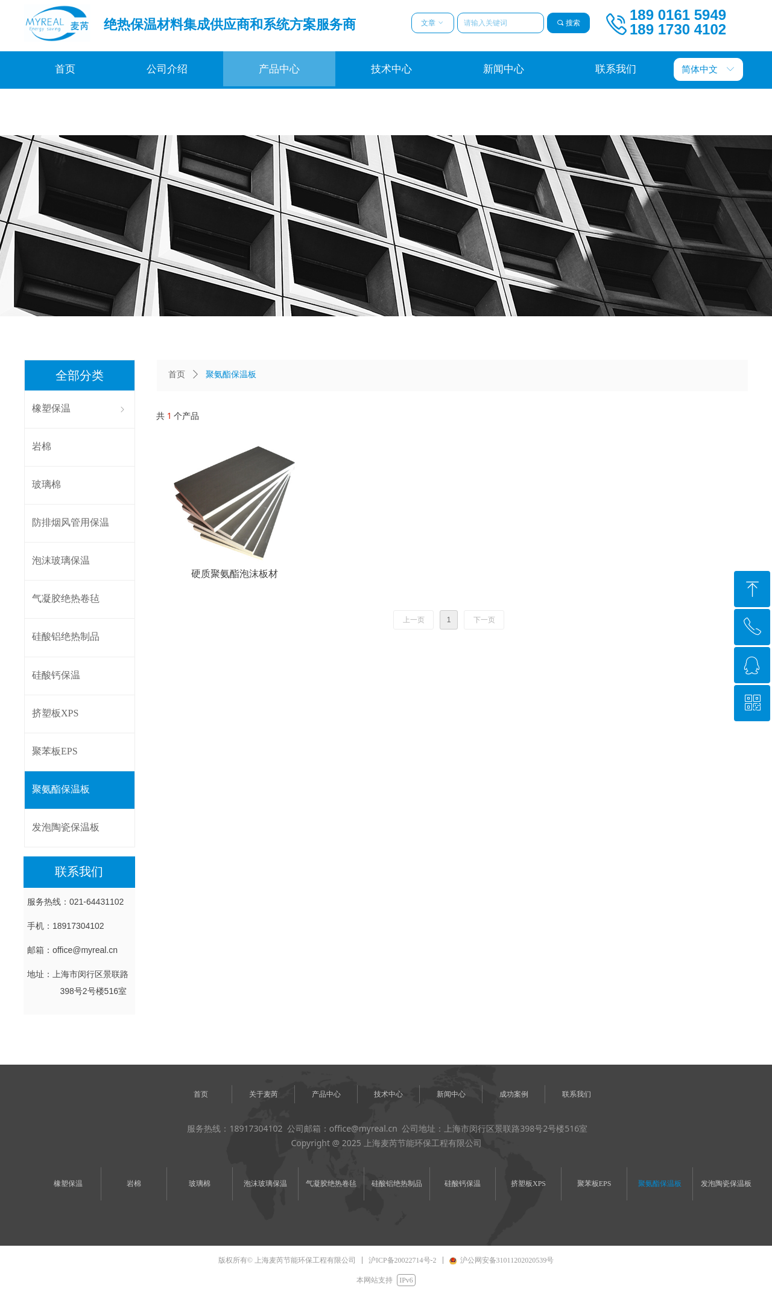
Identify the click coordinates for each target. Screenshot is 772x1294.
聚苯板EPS (594, 1183)
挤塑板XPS (528, 1183)
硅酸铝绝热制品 (397, 1183)
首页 (176, 374)
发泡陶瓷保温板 (726, 1183)
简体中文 (700, 69)
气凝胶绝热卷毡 (331, 1183)
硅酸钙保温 (463, 1183)
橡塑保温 (68, 1183)
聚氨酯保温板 (660, 1183)
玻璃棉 (199, 1183)
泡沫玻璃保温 (265, 1183)
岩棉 (134, 1183)
